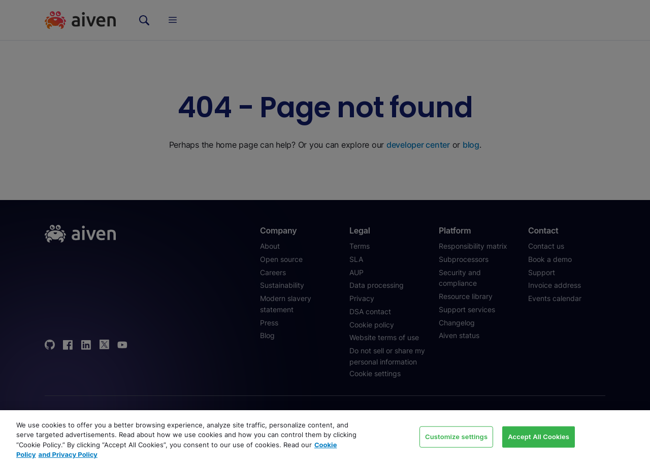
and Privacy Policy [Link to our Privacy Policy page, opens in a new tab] (68, 454)
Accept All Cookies (538, 437)
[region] (325, 437)
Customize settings (456, 437)
